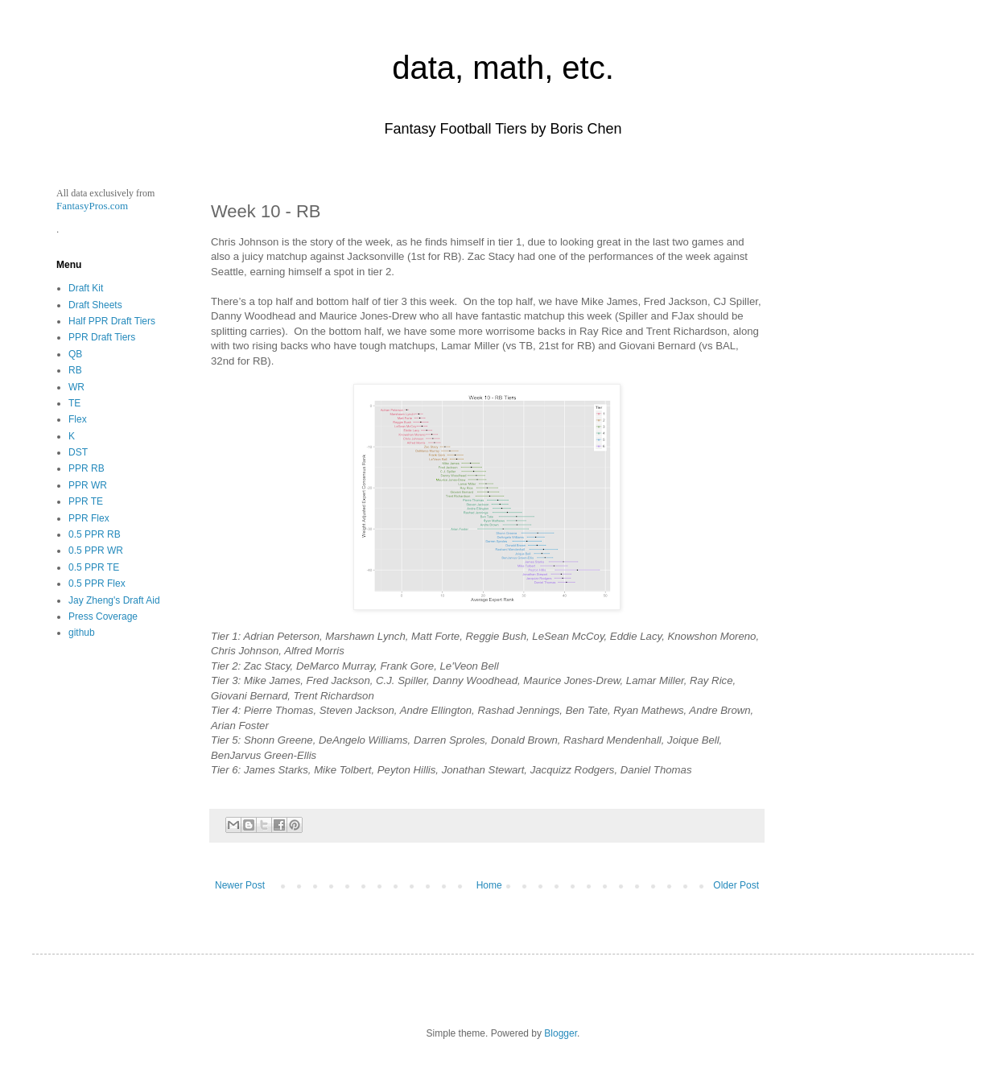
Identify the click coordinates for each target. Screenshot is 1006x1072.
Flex (77, 419)
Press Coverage (103, 616)
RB (75, 370)
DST (78, 452)
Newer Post (240, 885)
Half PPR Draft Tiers (111, 321)
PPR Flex (88, 518)
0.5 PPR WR (95, 550)
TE (74, 403)
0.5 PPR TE (93, 567)
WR (76, 387)
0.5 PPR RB (94, 534)
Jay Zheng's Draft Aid (114, 600)
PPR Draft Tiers (101, 337)
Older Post (736, 885)
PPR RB (86, 468)
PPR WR (87, 485)
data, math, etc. (503, 67)
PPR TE (85, 501)
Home (489, 885)
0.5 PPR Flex (97, 583)
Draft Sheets (95, 305)
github (81, 632)
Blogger (560, 1033)
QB (75, 354)
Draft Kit (85, 288)
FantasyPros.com (92, 206)
